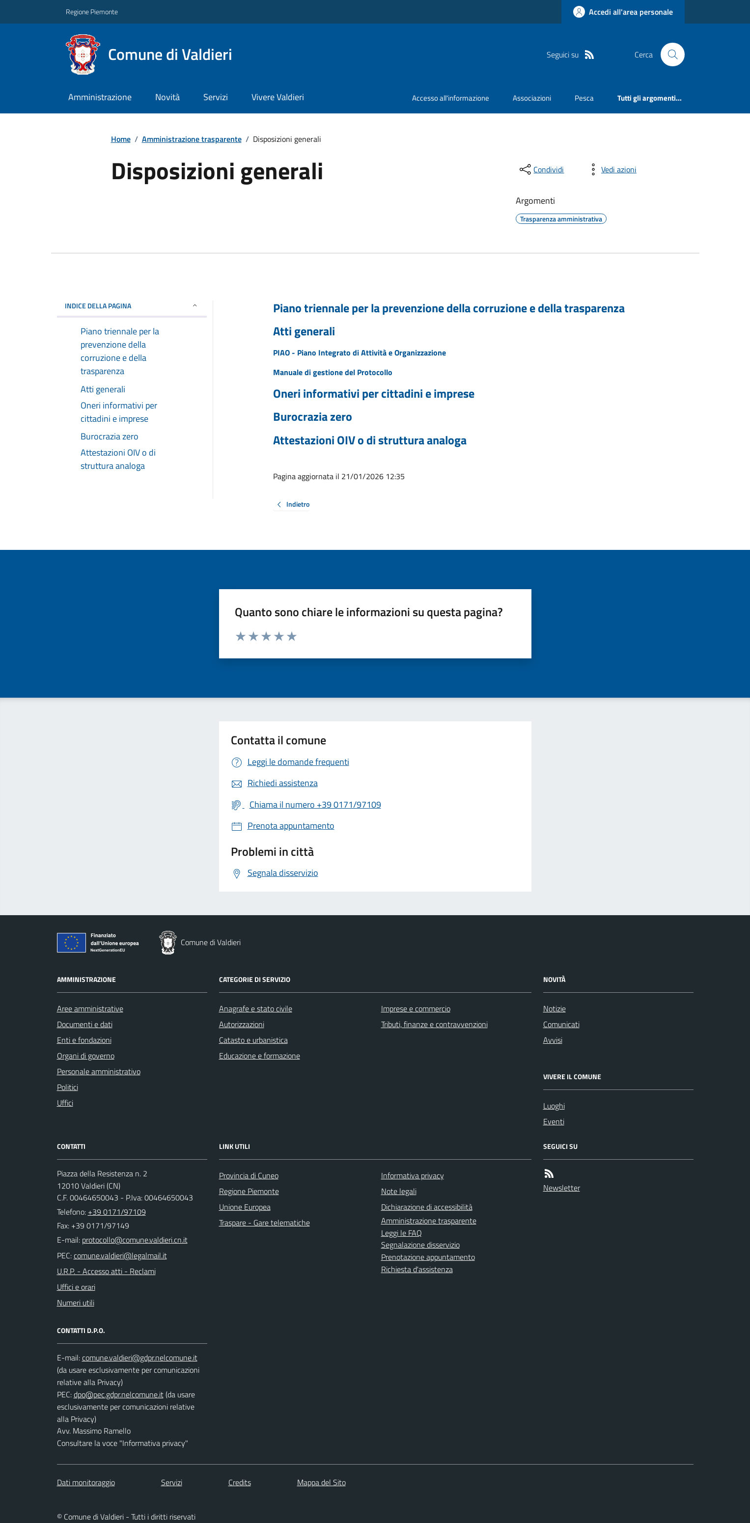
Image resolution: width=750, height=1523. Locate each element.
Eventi (553, 1121)
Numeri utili (75, 1302)
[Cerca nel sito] (668, 54)
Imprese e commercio (415, 1008)
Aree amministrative (90, 1008)
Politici (67, 1087)
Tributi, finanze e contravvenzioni (434, 1024)
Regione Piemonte (92, 11)
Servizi (215, 97)
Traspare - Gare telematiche (264, 1222)
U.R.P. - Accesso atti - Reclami (106, 1271)
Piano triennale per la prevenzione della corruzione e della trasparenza (449, 308)
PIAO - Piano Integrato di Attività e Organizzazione (359, 352)
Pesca (584, 98)
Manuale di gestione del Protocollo (332, 372)
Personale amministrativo (98, 1071)
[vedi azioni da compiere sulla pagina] (611, 169)
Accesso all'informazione (450, 98)
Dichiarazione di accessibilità (426, 1207)
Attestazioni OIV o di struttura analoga (370, 440)
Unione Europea (245, 1207)
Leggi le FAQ (401, 1233)
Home (121, 139)
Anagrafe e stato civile (255, 1008)
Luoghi (554, 1106)
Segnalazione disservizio (420, 1245)
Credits (239, 1482)
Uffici (65, 1103)
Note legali (399, 1191)
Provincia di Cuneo (248, 1175)
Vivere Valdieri (277, 97)
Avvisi (552, 1040)
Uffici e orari (76, 1287)
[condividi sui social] (541, 169)
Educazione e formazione (259, 1055)
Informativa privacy (412, 1175)
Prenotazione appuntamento (428, 1257)
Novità (167, 97)
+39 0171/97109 (117, 1212)
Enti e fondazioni (84, 1040)
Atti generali (304, 331)
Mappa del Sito (321, 1482)
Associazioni (532, 98)
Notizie (554, 1008)
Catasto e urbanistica (253, 1040)
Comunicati (561, 1024)
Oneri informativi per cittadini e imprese (373, 393)
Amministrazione (100, 97)
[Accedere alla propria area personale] (623, 12)
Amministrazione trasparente (192, 139)
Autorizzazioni (241, 1024)
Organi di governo (85, 1055)
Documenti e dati (84, 1024)
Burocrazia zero (312, 416)
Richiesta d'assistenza (417, 1269)
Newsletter (561, 1188)
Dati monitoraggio (86, 1482)
